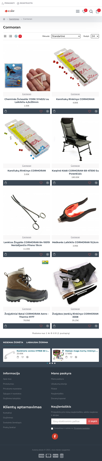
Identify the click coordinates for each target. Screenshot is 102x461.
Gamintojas (14, 19)
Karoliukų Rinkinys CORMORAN (75, 99)
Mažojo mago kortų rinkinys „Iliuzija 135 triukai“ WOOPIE (81, 351)
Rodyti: (86, 36)
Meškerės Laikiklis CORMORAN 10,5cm (75, 242)
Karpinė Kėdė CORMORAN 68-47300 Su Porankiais (75, 172)
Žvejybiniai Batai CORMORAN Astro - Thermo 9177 (26, 315)
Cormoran (26, 94)
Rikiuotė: (46, 36)
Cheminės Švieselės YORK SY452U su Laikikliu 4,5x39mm (26, 101)
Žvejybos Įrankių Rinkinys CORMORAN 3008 (75, 315)
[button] (47, 363)
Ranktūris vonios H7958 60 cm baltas (33, 351)
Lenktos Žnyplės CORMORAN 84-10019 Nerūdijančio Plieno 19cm (27, 244)
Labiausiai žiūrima (37, 342)
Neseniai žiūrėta (13, 342)
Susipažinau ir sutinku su (70, 428)
